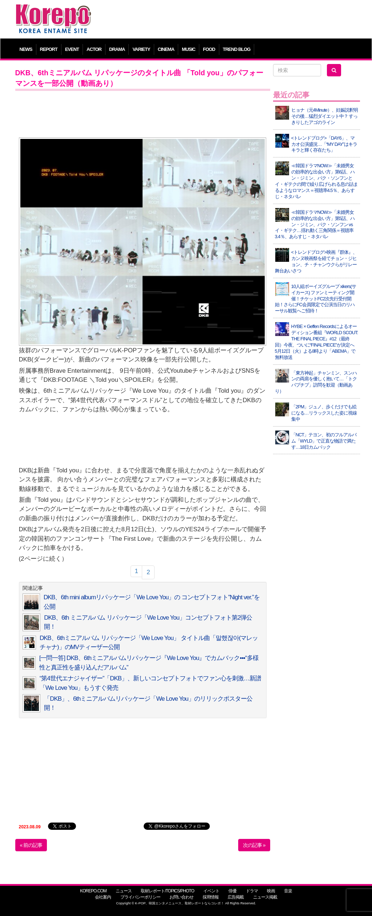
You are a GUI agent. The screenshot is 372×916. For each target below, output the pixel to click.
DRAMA (117, 49)
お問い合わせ (181, 897)
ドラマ (252, 890)
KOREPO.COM (93, 890)
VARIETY (141, 49)
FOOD (209, 49)
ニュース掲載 (265, 897)
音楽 (288, 890)
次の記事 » (254, 845)
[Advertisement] (229, 20)
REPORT (48, 49)
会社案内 (103, 897)
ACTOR (94, 49)
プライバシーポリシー (140, 897)
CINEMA (166, 49)
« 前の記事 (31, 845)
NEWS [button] (26, 49)
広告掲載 (236, 897)
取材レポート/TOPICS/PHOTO (167, 890)
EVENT (72, 49)
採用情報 (211, 897)
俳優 (232, 890)
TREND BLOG (237, 49)
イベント (211, 890)
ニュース (124, 890)
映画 (271, 890)
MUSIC (188, 49)
